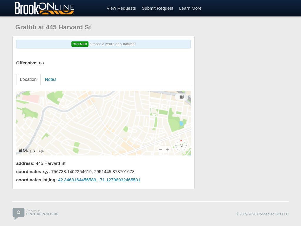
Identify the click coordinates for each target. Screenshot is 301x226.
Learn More (190, 8)
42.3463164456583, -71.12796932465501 (99, 179)
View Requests (121, 8)
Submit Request (157, 8)
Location (28, 79)
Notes (50, 79)
